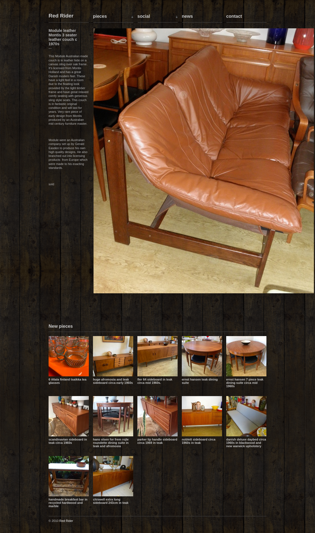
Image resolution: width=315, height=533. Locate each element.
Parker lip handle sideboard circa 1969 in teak (157, 441)
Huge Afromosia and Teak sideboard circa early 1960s (113, 381)
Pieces (100, 16)
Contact (234, 16)
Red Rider (61, 16)
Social (143, 16)
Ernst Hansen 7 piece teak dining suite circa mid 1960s (244, 383)
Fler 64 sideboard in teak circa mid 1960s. (154, 381)
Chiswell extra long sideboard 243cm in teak (110, 501)
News (187, 16)
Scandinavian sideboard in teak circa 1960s (68, 441)
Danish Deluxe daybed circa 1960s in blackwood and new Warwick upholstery (246, 443)
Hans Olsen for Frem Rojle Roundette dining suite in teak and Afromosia (110, 443)
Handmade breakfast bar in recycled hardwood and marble (68, 503)
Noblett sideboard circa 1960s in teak (198, 441)
